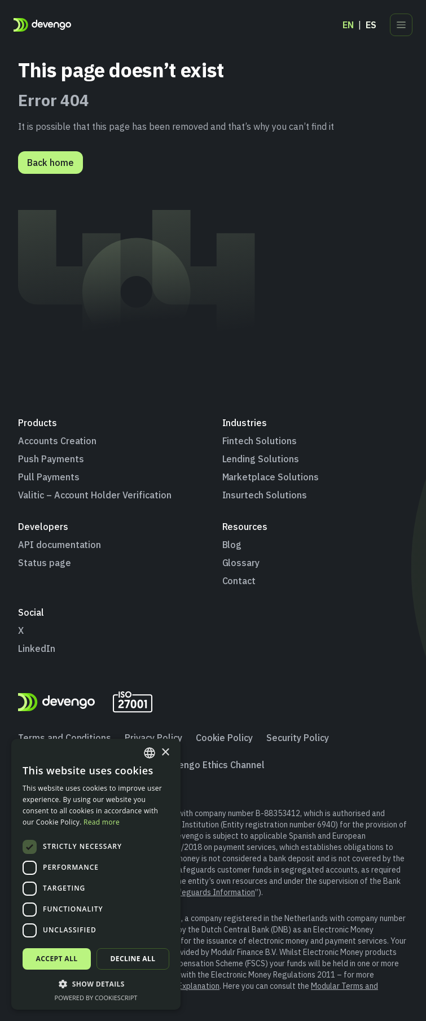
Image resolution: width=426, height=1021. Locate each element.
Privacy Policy (153, 737)
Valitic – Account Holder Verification (95, 495)
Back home (50, 162)
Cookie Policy (224, 737)
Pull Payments (48, 477)
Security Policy (297, 737)
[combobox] (149, 753)
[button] (96, 984)
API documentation (59, 544)
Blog (232, 544)
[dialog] (96, 874)
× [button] (165, 752)
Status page (44, 562)
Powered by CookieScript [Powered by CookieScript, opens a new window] (96, 997)
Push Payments (51, 459)
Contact (239, 580)
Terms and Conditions (64, 737)
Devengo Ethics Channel (213, 764)
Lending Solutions (260, 459)
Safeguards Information (212, 892)
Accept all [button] (57, 958)
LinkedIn (36, 648)
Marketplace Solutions (270, 477)
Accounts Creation (57, 440)
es (371, 24)
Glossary (241, 562)
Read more (102, 822)
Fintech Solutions (259, 440)
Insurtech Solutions (264, 495)
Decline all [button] (133, 958)
